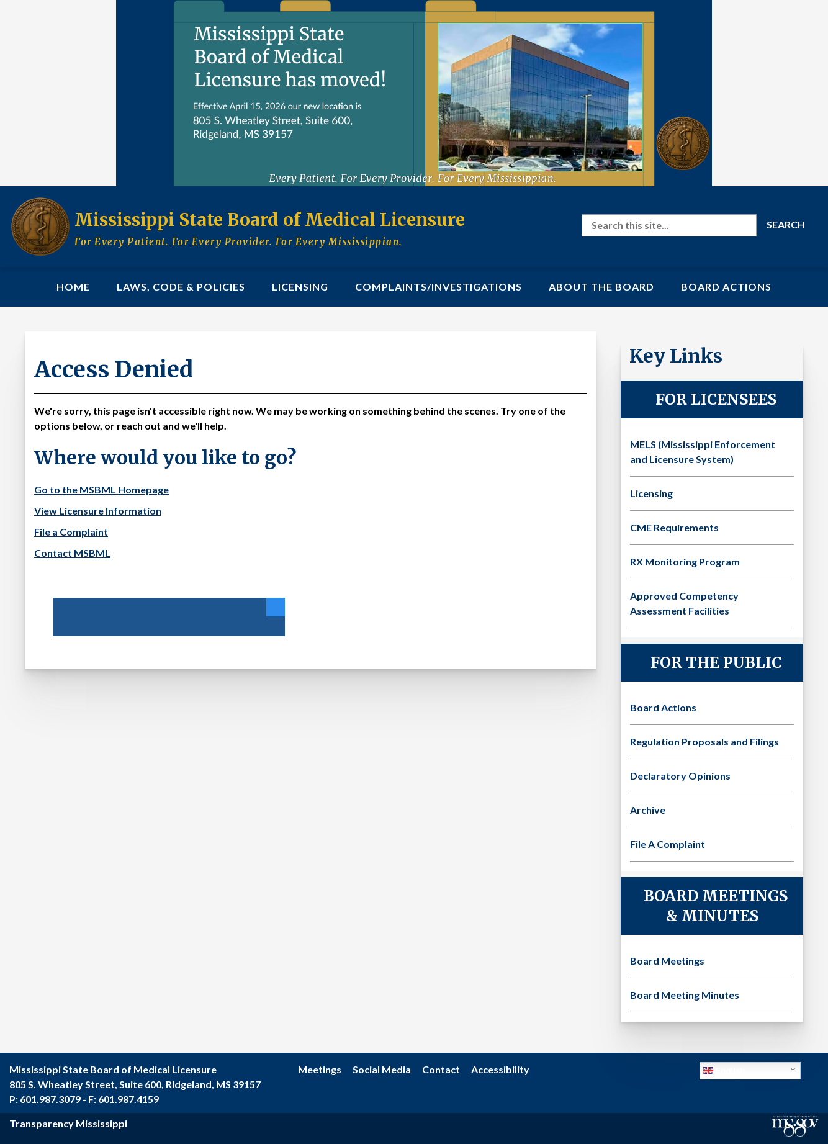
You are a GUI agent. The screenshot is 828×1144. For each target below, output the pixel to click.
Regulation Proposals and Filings (704, 741)
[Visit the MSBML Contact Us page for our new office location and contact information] (414, 93)
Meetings (319, 1069)
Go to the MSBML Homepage (101, 489)
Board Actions (726, 286)
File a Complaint (71, 532)
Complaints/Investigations (438, 286)
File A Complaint (667, 844)
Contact (441, 1069)
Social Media (382, 1069)
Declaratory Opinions (680, 775)
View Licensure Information (97, 510)
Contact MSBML (72, 553)
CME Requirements (674, 527)
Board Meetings (667, 960)
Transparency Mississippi (68, 1123)
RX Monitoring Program (685, 561)
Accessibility (500, 1069)
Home (73, 286)
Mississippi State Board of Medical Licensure (269, 220)
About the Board (601, 286)
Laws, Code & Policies (181, 286)
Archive (647, 810)
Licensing (300, 286)
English (724, 1071)
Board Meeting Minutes (684, 995)
